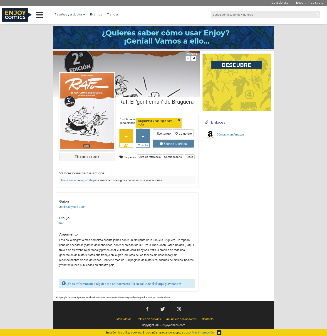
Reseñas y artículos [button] (69, 14)
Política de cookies (149, 319)
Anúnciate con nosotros (181, 319)
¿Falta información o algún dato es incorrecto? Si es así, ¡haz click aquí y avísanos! (121, 283)
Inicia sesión (69, 180)
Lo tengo (162, 133)
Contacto (207, 319)
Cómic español (173, 156)
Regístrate (316, 2)
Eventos (96, 14)
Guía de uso (280, 2)
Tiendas (113, 14)
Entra (300, 2)
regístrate (86, 180)
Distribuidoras (122, 319)
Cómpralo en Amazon (225, 134)
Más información (203, 332)
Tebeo (189, 156)
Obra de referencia (150, 156)
